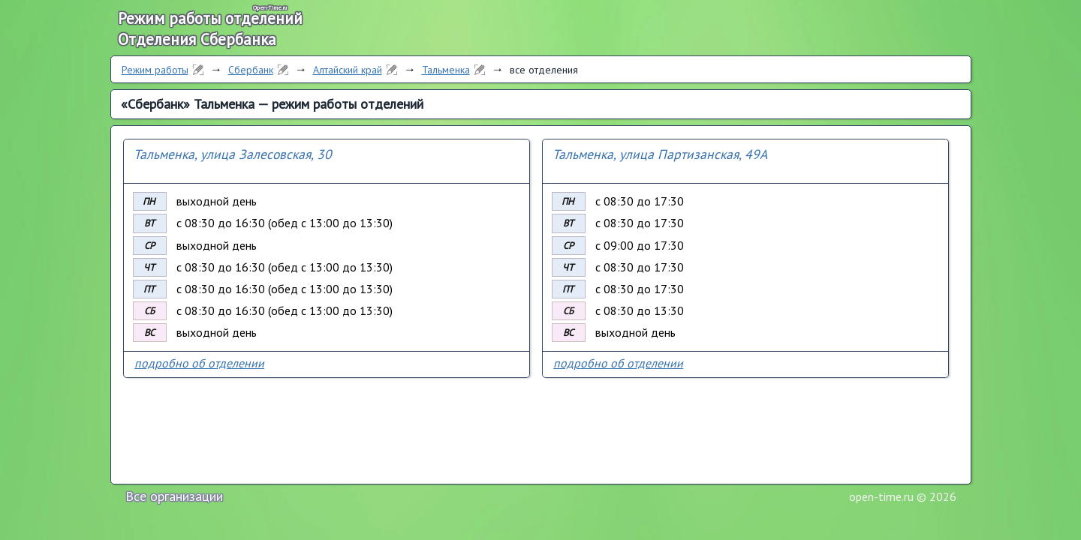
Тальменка (446, 69)
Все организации (174, 496)
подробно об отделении (199, 363)
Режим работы (155, 69)
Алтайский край (347, 69)
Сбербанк (250, 69)
